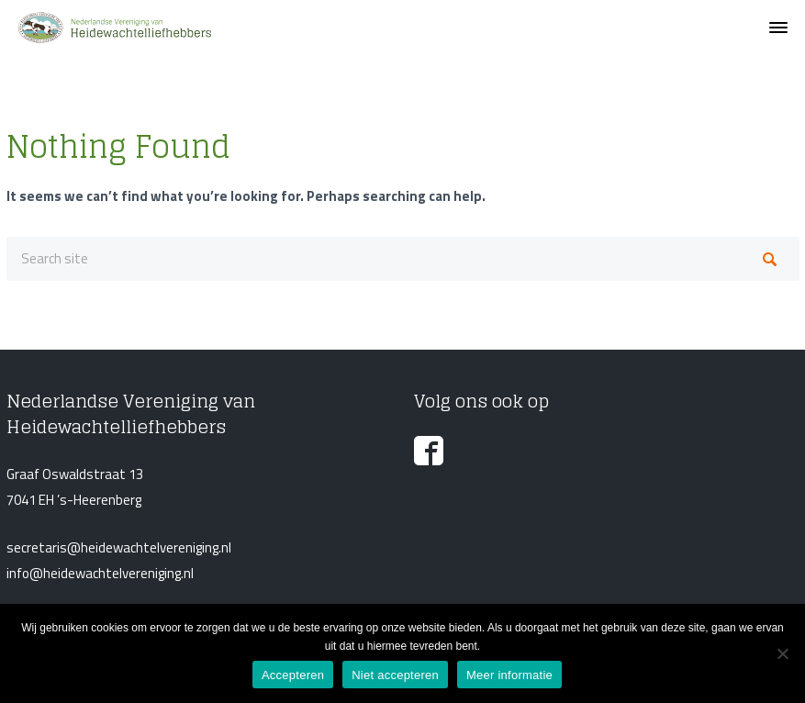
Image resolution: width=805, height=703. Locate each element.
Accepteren (293, 675)
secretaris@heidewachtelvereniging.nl (118, 547)
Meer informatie (509, 675)
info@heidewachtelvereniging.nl (100, 573)
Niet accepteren (395, 675)
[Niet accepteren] (782, 653)
